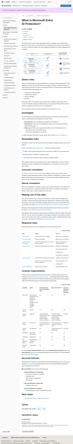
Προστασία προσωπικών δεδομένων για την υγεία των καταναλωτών (16, 443)
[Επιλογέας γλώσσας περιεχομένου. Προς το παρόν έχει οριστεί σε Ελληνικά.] (4, 437)
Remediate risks (26, 35)
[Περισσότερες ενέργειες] (69, 16)
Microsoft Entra (30, 15)
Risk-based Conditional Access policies (32, 173)
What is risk (57, 109)
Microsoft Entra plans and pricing (39, 276)
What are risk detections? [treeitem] (9, 43)
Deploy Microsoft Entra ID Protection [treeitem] (9, 74)
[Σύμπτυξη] (17, 14)
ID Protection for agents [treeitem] (9, 53)
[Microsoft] (3, 2)
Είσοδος (69, 1)
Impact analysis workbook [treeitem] (9, 92)
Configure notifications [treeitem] (9, 77)
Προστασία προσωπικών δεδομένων (47, 441)
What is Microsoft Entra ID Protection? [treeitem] (10, 28)
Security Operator (26, 257)
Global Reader (25, 236)
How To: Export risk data (48, 219)
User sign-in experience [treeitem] (9, 61)
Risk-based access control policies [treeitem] (10, 49)
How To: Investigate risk (61, 135)
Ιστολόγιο (28, 441)
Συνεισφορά (35, 441)
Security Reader (26, 246)
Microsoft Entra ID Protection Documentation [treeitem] (9, 21)
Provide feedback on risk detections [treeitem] (9, 88)
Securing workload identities (31, 354)
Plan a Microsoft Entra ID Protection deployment (37, 398)
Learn (23, 15)
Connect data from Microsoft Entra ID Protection (39, 209)
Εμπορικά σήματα (45, 443)
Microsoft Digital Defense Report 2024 (33, 148)
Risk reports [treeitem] (6, 55)
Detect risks (25, 31)
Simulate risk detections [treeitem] (9, 82)
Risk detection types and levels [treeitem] (11, 46)
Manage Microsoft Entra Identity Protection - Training (34, 423)
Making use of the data (28, 37)
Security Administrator (27, 266)
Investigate (25, 33)
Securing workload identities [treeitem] (10, 63)
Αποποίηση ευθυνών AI (6, 441)
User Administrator (26, 239)
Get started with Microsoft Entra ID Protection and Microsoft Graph (52, 204)
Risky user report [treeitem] (8, 58)
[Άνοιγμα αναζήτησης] (65, 2)
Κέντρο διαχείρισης (65, 5)
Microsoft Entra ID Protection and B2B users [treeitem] (10, 67)
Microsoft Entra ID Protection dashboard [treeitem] (10, 40)
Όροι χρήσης (37, 443)
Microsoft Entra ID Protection (42, 15)
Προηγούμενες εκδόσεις (18, 441)
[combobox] (10, 18)
